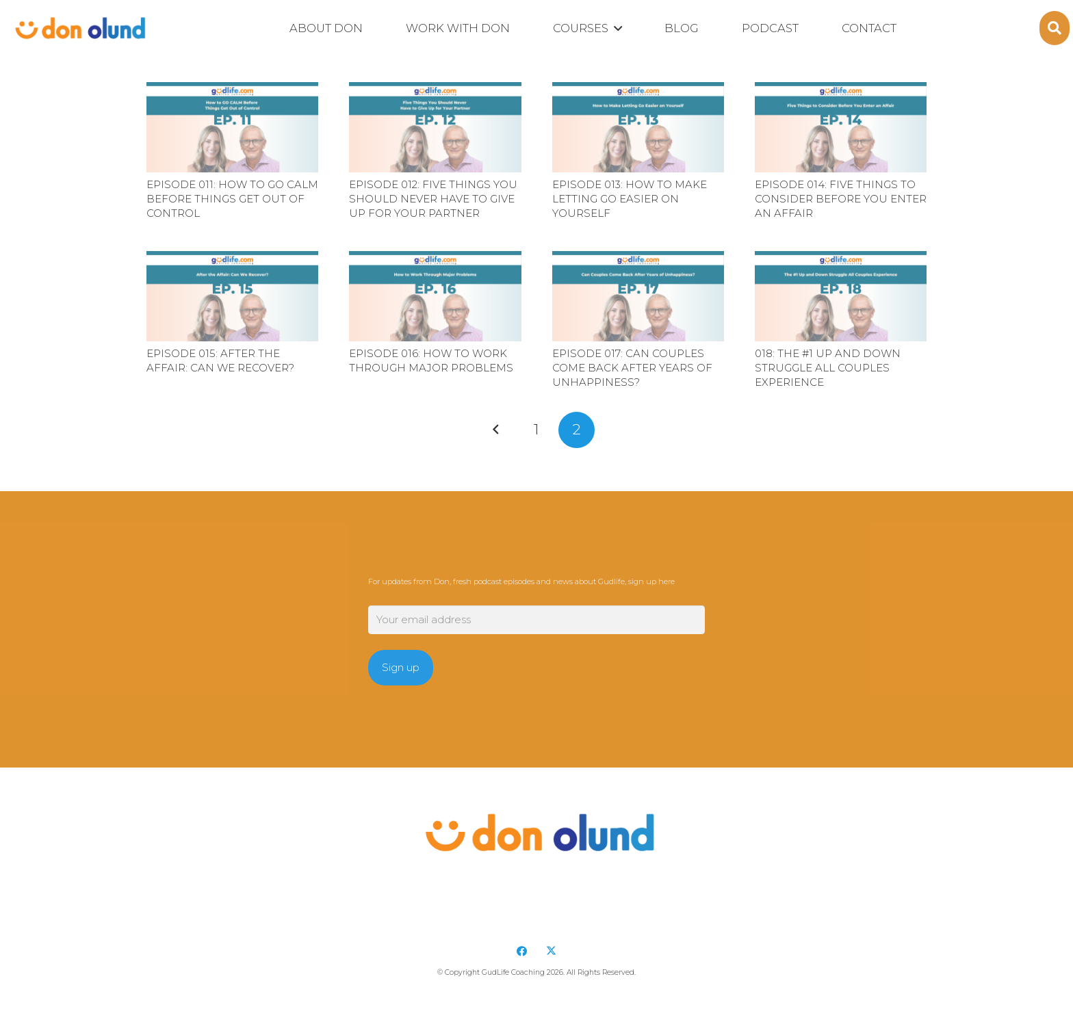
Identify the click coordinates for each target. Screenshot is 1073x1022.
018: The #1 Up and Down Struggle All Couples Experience (828, 368)
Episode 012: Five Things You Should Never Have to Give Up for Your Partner (433, 199)
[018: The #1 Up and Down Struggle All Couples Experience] (841, 296)
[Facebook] (522, 952)
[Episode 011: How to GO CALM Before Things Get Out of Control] (232, 127)
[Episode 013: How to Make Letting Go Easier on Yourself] (638, 127)
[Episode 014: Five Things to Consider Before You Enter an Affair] (841, 127)
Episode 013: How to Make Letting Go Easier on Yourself (629, 199)
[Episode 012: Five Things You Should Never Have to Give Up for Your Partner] (435, 127)
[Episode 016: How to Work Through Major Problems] (435, 296)
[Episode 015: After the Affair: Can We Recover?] (232, 296)
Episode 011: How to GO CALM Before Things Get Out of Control (232, 199)
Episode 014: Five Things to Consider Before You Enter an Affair (841, 199)
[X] (552, 952)
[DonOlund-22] (78, 28)
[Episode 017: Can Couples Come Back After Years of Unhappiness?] (638, 296)
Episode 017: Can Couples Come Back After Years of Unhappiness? (632, 368)
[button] (615, 29)
